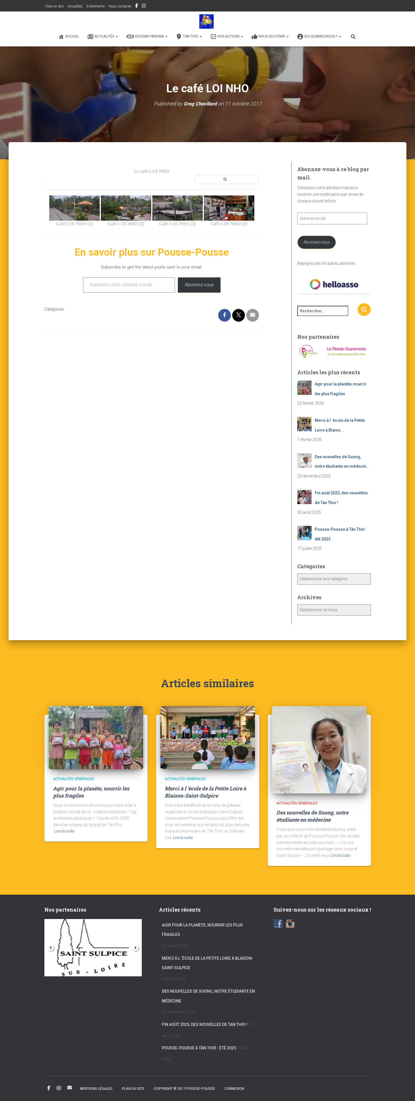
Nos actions (227, 37)
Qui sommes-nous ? (319, 37)
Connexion (234, 1089)
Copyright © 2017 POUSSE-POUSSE (184, 1089)
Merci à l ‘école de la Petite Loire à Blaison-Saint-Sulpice (205, 792)
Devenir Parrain (147, 37)
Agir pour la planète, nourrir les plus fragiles (202, 930)
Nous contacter (120, 6)
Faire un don (54, 6)
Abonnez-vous (199, 284)
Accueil (68, 37)
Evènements (95, 6)
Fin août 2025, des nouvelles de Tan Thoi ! (204, 1024)
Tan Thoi (189, 37)
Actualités (75, 6)
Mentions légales (96, 1089)
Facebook (136, 6)
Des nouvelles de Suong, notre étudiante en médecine (312, 816)
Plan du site (133, 1089)
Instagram (144, 6)
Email (69, 1087)
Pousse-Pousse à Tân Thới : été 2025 (199, 1048)
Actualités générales (73, 779)
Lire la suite (64, 831)
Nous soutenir (270, 37)
